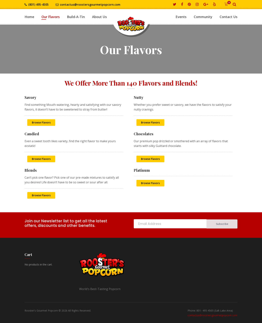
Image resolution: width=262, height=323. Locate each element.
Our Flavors (50, 17)
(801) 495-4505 (37, 5)
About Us (99, 17)
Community (203, 17)
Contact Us (228, 17)
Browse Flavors (41, 122)
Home (29, 17)
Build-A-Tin (76, 17)
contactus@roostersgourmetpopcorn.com (88, 5)
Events (181, 17)
